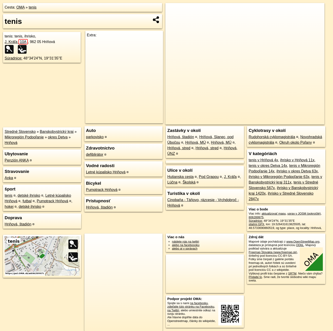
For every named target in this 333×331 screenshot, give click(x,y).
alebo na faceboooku (186, 245)
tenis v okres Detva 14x (268, 166)
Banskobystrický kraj (57, 132)
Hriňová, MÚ (195, 142)
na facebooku (199, 303)
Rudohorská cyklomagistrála (272, 137)
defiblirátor (94, 154)
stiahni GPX (256, 224)
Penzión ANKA (17, 160)
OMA (20, 7)
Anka (9, 178)
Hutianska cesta (180, 177)
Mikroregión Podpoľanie (24, 137)
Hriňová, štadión (18, 224)
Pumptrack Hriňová (52, 201)
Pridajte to (255, 277)
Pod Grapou (209, 177)
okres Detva (58, 137)
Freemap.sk (269, 121)
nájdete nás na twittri (185, 241)
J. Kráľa (16, 41)
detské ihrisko (29, 195)
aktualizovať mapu (274, 213)
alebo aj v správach (184, 248)
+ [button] (173, 10)
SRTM (292, 273)
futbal (26, 201)
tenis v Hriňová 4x (263, 160)
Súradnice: (13, 58)
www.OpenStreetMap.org (302, 241)
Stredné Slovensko (20, 132)
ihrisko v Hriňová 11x (297, 160)
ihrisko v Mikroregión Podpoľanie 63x (279, 177)
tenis (33, 7)
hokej (9, 207)
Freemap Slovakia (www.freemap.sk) (273, 252)
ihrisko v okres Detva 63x (297, 171)
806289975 (256, 217)
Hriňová (11, 143)
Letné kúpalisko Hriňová (106, 172)
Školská (188, 182)
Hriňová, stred (179, 148)
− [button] (173, 18)
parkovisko (95, 137)
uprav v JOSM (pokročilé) (304, 213)
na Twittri (173, 310)
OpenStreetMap (246, 121)
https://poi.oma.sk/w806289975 (304, 121)
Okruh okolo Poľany (295, 142)
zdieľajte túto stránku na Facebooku (190, 306)
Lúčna (172, 182)
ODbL (300, 245)
